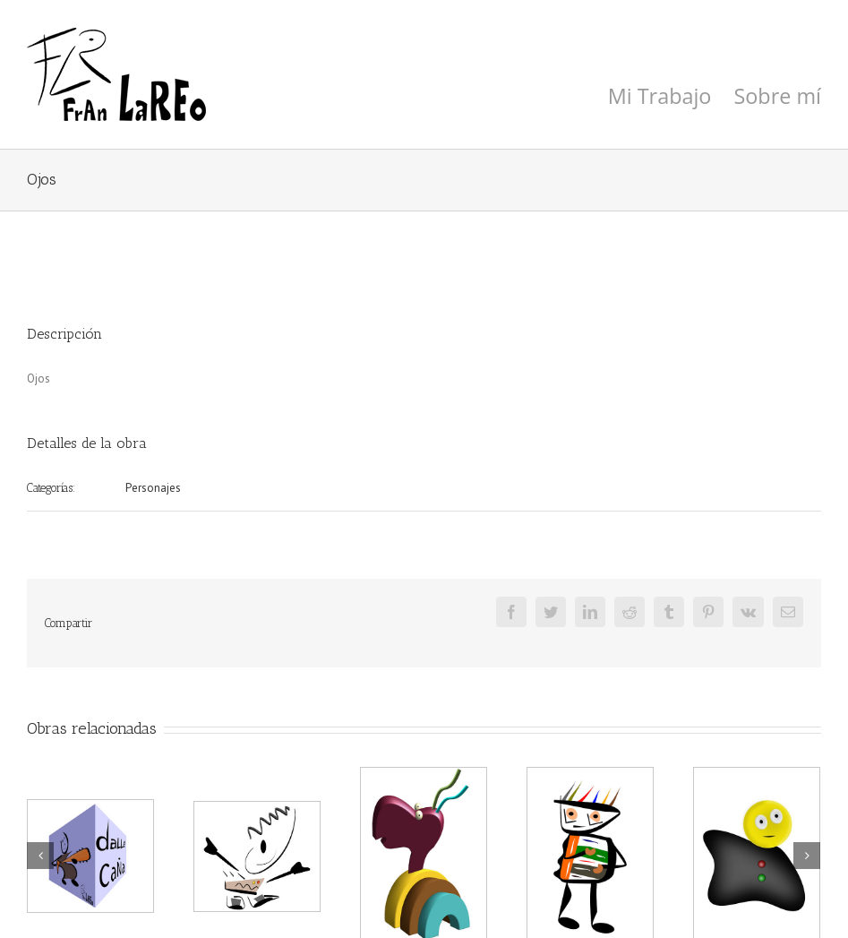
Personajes (153, 487)
